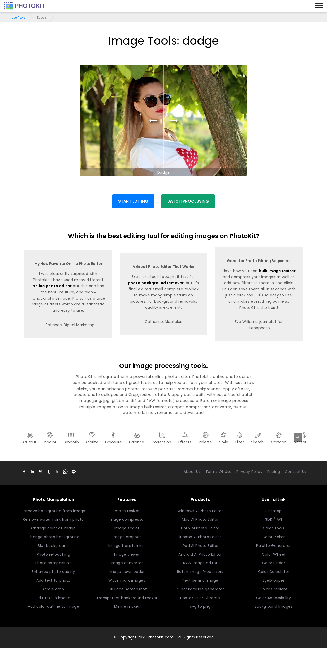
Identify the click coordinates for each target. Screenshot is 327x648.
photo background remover (156, 282)
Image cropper (127, 536)
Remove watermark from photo (53, 519)
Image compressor (127, 519)
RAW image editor (200, 562)
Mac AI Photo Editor (200, 519)
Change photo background (54, 536)
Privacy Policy (249, 471)
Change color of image (53, 528)
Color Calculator (273, 571)
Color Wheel (273, 554)
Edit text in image (53, 597)
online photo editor (52, 286)
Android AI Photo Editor (200, 554)
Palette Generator (273, 545)
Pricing (273, 471)
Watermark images (126, 580)
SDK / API (273, 519)
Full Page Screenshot (127, 589)
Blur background (53, 545)
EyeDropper (274, 580)
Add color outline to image (53, 606)
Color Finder (273, 562)
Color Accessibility (273, 597)
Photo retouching (53, 554)
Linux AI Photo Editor (200, 528)
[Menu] (319, 5)
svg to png (200, 606)
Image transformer (126, 545)
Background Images (274, 606)
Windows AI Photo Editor (200, 511)
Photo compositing (53, 562)
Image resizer (127, 511)
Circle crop (53, 589)
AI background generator (200, 589)
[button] (24, 471)
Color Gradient (274, 589)
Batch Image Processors (200, 571)
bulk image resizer (277, 270)
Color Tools (274, 528)
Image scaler (126, 528)
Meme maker (127, 606)
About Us (192, 471)
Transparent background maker (126, 597)
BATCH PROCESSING (188, 201)
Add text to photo (53, 580)
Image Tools (16, 18)
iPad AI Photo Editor (200, 545)
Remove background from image (53, 511)
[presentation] (298, 437)
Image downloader (127, 571)
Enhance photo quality (53, 571)
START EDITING (133, 201)
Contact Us (295, 471)
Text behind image (200, 580)
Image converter (127, 562)
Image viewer (127, 554)
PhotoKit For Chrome (200, 597)
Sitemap (273, 511)
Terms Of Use (218, 471)
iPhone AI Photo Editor (200, 536)
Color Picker (273, 536)
